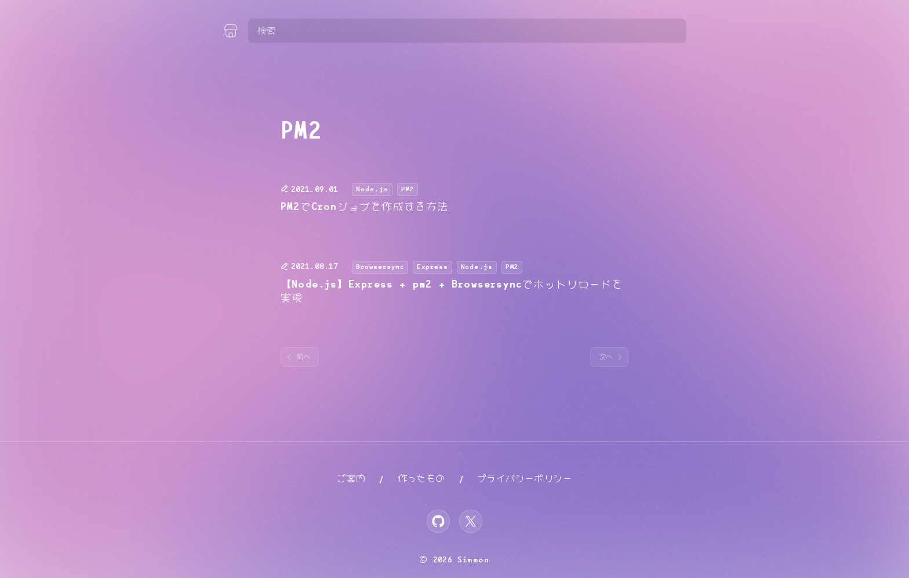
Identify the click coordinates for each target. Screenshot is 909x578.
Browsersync (380, 267)
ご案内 (351, 478)
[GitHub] (438, 521)
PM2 (407, 189)
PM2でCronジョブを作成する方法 (365, 207)
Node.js (372, 189)
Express (432, 267)
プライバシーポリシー (524, 478)
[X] (470, 521)
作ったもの (421, 478)
